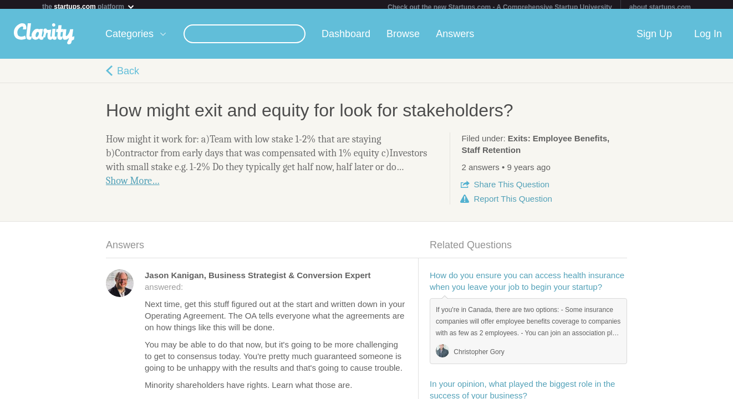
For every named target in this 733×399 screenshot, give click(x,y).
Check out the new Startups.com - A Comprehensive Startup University (500, 7)
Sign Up (654, 38)
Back (128, 75)
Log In (708, 38)
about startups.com (660, 7)
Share (511, 188)
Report (513, 203)
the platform (88, 6)
